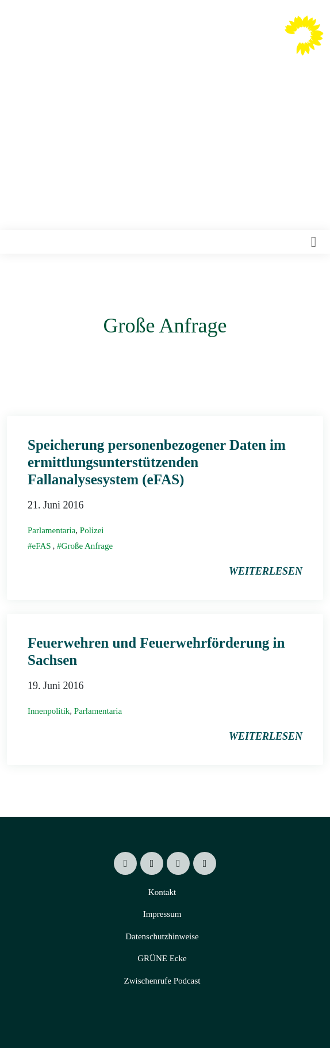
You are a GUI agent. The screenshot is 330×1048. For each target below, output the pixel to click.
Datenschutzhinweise (161, 936)
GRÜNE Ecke (161, 958)
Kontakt (162, 892)
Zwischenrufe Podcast (162, 980)
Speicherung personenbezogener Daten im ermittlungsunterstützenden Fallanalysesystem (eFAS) (157, 462)
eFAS (41, 545)
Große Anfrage (87, 545)
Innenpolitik (49, 711)
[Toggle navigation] (313, 242)
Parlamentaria (51, 530)
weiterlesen (265, 571)
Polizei (92, 530)
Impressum (162, 914)
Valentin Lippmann (223, 44)
